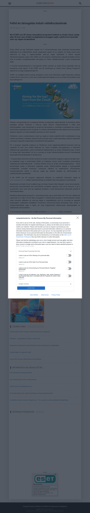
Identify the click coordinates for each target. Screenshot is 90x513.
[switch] (68, 255)
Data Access (45, 295)
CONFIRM (31, 288)
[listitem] (45, 251)
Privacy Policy (56, 295)
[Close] (78, 218)
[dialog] (45, 257)
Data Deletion (34, 295)
